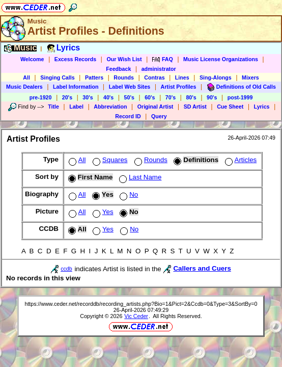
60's (150, 97)
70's (170, 97)
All (26, 77)
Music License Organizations (220, 59)
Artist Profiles (178, 87)
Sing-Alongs (216, 77)
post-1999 (240, 97)
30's (87, 97)
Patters (94, 77)
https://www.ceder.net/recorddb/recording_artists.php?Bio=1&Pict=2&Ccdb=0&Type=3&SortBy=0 (140, 304)
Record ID (127, 116)
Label (76, 106)
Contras (154, 77)
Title (53, 106)
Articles (240, 160)
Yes (102, 212)
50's (129, 97)
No (128, 194)
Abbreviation (110, 106)
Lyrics (262, 106)
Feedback (118, 69)
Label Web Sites (130, 87)
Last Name (139, 177)
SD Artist (195, 106)
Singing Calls (57, 77)
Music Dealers (24, 87)
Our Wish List (124, 59)
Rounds (124, 77)
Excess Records (75, 59)
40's (108, 97)
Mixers (250, 77)
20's (67, 97)
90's (212, 97)
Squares (109, 160)
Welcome (32, 59)
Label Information (75, 87)
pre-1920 (41, 97)
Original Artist (155, 106)
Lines (182, 77)
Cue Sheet (230, 106)
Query (159, 116)
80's (191, 97)
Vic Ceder (136, 316)
